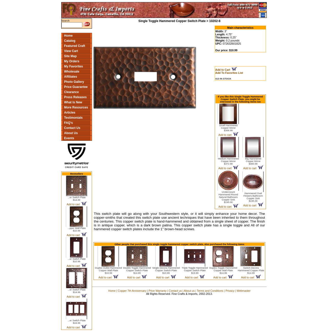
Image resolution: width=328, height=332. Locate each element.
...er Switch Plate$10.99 (77, 260)
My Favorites (73, 66)
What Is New (73, 102)
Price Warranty (158, 290)
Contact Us (72, 128)
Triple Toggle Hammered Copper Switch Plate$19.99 (195, 270)
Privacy (229, 290)
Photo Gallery (74, 82)
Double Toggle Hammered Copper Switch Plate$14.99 (137, 270)
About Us (71, 133)
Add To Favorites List (229, 72)
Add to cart (76, 204)
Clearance (71, 92)
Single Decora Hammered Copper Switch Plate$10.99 (166, 270)
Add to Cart (226, 69)
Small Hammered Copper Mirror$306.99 (228, 128)
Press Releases (75, 97)
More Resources (76, 107)
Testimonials (73, 117)
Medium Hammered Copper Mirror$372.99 (228, 161)
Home (68, 35)
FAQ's (68, 123)
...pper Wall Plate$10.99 (77, 229)
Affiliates (70, 76)
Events (69, 138)
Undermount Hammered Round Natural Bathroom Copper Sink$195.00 (228, 197)
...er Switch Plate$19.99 (77, 321)
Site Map (70, 56)
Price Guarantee (76, 87)
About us (189, 290)
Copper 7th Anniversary (132, 290)
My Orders (71, 61)
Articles (69, 112)
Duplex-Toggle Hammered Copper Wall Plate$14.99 (223, 270)
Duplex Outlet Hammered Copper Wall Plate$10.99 (108, 270)
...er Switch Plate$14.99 (77, 198)
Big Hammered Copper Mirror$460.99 (253, 161)
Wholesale (71, 71)
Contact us (175, 290)
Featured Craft (74, 46)
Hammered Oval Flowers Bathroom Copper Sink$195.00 (253, 197)
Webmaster (244, 290)
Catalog (69, 41)
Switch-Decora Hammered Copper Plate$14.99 (251, 270)
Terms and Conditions (210, 290)
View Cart (71, 51)
